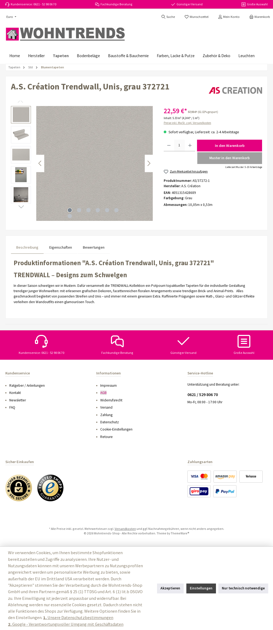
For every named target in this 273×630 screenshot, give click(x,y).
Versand (106, 407)
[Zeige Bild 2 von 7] (79, 210)
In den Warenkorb (229, 145)
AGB (103, 392)
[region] (82, 163)
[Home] (14, 55)
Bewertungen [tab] (94, 247)
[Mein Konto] (229, 16)
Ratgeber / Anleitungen (27, 385)
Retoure (106, 437)
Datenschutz (109, 422)
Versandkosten (125, 529)
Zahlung (106, 415)
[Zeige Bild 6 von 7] (116, 210)
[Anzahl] (179, 145)
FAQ (12, 407)
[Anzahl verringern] (169, 145)
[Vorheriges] (40, 163)
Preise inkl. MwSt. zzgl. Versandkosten (187, 123)
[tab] (27, 247)
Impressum (108, 385)
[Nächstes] (149, 163)
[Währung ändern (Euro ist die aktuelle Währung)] (10, 17)
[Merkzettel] (196, 16)
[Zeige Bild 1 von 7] (69, 210)
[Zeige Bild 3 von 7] (88, 210)
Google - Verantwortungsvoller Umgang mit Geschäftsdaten (65, 624)
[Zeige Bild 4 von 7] (97, 210)
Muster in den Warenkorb (229, 158)
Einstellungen (201, 588)
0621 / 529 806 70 (202, 394)
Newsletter (17, 400)
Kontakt (15, 392)
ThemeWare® (180, 533)
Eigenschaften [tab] (60, 247)
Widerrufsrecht (111, 400)
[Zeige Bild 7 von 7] (69, 216)
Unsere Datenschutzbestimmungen (78, 617)
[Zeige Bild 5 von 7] (107, 210)
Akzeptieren (170, 588)
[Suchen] (168, 16)
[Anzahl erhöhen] (190, 145)
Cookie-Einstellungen (116, 429)
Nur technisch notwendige (243, 588)
